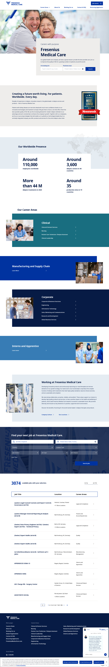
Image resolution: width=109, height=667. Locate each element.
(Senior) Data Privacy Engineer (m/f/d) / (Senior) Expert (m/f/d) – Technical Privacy (31, 526)
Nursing (59, 231)
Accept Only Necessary (85, 662)
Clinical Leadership (59, 238)
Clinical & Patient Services (59, 227)
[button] (82, 69)
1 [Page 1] (48, 605)
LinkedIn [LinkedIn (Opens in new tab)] (10, 655)
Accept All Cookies (98, 662)
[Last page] (67, 605)
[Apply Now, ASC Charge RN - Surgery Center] (94, 585)
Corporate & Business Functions (59, 301)
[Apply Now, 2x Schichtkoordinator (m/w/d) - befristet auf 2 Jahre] (94, 554)
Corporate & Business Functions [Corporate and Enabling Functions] (40, 639)
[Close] (106, 662)
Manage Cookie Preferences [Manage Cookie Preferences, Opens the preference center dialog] (70, 662)
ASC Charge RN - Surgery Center (25, 584)
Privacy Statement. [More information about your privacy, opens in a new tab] (21, 665)
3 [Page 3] (51, 605)
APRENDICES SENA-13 (22, 563)
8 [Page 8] (58, 605)
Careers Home (10, 626)
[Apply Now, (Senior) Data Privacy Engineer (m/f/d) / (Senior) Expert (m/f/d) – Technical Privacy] (94, 526)
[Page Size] (43, 605)
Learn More (29, 270)
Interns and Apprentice (70, 634)
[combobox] (73, 69)
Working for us (68, 7)
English (102, 665)
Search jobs (86, 463)
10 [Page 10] (61, 605)
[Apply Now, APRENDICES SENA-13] (94, 564)
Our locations (64, 414)
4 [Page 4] (52, 605)
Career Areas (45, 7)
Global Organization (12, 634)
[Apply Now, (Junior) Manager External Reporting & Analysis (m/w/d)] (94, 515)
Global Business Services (59, 319)
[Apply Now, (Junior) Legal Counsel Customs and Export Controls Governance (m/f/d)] (94, 504)
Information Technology (59, 309)
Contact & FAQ (81, 7)
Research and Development (59, 316)
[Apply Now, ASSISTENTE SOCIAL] (94, 596)
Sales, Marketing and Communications (59, 312)
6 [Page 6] (55, 605)
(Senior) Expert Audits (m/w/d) (25, 535)
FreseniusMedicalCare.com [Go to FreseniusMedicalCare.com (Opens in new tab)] (14, 641)
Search (90, 69)
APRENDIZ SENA (20, 574)
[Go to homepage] (14, 3)
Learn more (29, 350)
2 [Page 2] (49, 605)
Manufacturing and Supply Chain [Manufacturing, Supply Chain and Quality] (41, 636)
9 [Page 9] (59, 605)
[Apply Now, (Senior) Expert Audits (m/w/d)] (94, 536)
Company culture (48, 414)
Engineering (59, 305)
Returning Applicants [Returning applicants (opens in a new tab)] (96, 7)
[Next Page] (64, 605)
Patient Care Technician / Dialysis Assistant (59, 234)
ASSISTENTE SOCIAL (21, 595)
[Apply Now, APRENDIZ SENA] (94, 574)
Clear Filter (14, 457)
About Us (57, 7)
